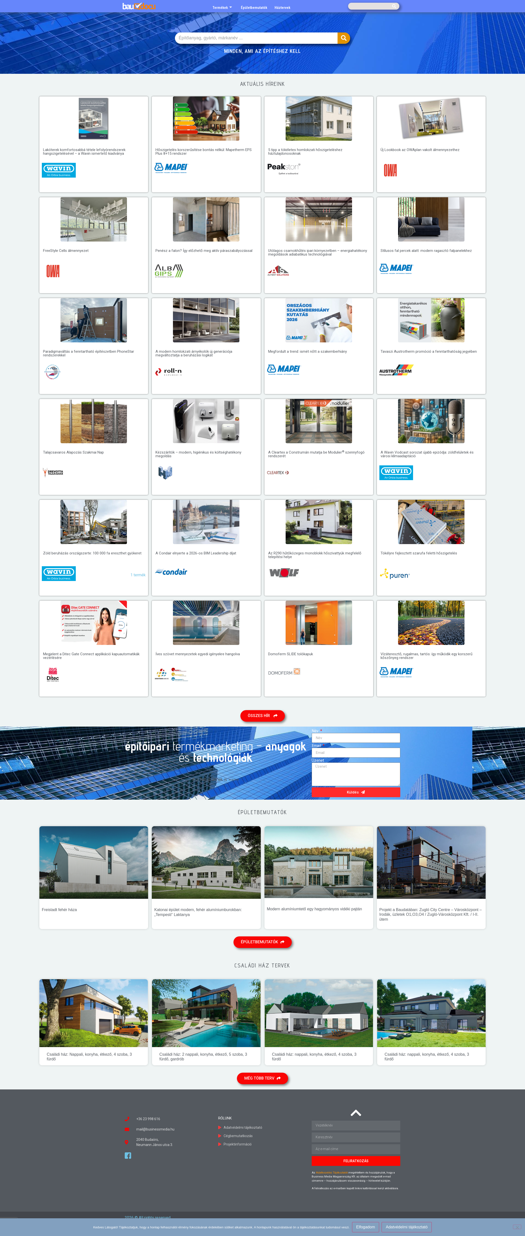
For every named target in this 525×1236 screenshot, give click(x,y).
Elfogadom (365, 1227)
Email (317, 746)
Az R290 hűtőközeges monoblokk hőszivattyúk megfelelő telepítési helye (314, 555)
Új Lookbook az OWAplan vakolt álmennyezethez (420, 150)
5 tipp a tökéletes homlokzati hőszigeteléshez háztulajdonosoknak (305, 152)
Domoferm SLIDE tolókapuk (290, 654)
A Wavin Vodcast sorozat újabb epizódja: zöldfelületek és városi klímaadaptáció (427, 454)
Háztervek (282, 7)
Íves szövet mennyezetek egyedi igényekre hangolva (197, 654)
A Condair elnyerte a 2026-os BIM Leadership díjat (195, 553)
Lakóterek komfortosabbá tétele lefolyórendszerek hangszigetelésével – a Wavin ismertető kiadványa (84, 152)
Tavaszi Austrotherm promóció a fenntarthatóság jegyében (429, 351)
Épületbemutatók (254, 7)
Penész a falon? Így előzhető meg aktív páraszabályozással (203, 250)
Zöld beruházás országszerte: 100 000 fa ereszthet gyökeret (92, 553)
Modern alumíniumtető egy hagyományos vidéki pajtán (314, 909)
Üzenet (318, 761)
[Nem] (517, 1227)
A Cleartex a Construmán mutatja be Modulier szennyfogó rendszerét (316, 454)
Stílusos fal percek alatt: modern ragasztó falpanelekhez (426, 250)
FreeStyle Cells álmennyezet (66, 250)
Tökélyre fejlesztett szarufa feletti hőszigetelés (419, 553)
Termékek (222, 7)
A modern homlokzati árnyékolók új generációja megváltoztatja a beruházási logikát (193, 353)
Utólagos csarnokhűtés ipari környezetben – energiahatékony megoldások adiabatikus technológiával (317, 252)
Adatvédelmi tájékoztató (407, 1227)
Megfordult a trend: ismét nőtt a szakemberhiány (307, 351)
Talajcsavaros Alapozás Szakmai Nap (73, 452)
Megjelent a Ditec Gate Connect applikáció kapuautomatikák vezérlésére (91, 656)
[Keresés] (394, 6)
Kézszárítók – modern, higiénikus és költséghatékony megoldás (198, 454)
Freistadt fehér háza (59, 910)
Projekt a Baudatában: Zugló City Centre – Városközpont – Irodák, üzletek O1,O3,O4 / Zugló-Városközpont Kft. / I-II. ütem (430, 914)
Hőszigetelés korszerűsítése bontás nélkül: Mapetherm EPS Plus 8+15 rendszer (203, 152)
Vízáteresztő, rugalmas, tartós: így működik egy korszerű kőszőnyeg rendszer (426, 656)
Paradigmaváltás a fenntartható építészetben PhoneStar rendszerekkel (88, 353)
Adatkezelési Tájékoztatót (332, 1172)
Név (316, 731)
